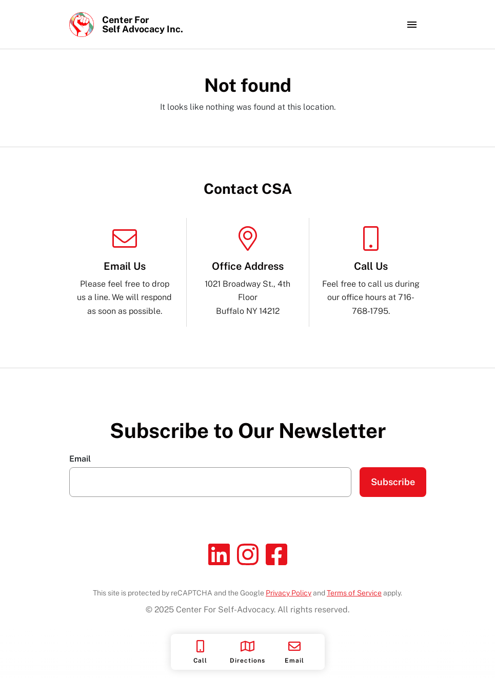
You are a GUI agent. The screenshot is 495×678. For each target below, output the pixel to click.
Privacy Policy (288, 593)
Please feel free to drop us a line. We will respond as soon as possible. (124, 271)
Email (80, 459)
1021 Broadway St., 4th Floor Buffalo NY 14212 (247, 271)
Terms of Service (354, 593)
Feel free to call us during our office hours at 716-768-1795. (371, 271)
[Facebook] (276, 554)
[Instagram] (247, 554)
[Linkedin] (219, 554)
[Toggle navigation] (412, 24)
